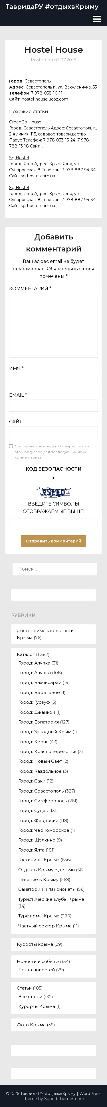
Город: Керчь (33, 741)
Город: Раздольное (40, 771)
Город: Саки (31, 781)
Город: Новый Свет (40, 761)
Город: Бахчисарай (39, 682)
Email (18, 395)
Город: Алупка (34, 663)
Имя (16, 368)
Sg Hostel (19, 157)
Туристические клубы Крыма (51, 899)
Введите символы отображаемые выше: (53, 507)
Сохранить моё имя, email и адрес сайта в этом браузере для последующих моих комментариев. (52, 451)
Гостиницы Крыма (38, 859)
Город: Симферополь (42, 800)
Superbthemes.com (64, 1098)
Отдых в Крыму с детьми (46, 869)
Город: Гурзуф (34, 702)
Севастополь (38, 81)
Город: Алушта (34, 672)
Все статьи (30, 996)
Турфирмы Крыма (38, 916)
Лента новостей (36, 969)
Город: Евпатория (38, 722)
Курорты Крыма (36, 1006)
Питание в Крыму (38, 879)
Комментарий (30, 288)
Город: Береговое (39, 692)
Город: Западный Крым (44, 731)
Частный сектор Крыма (45, 926)
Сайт (15, 421)
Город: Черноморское (43, 830)
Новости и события (39, 961)
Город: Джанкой (36, 712)
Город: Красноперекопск (47, 751)
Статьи (24, 988)
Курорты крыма (35, 944)
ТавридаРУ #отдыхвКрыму (51, 7)
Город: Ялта (31, 850)
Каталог (26, 654)
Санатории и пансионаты (47, 889)
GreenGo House (25, 122)
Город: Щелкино (36, 840)
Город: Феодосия (38, 820)
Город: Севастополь (41, 791)
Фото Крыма (31, 1024)
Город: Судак (33, 810)
